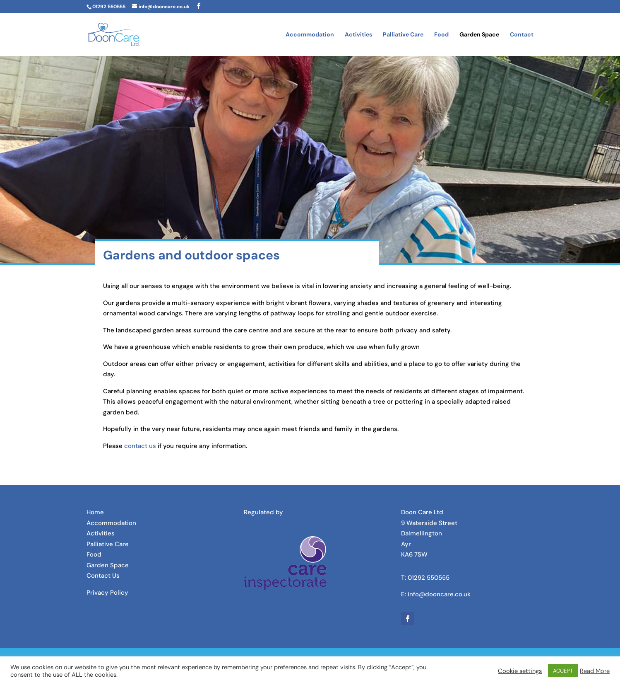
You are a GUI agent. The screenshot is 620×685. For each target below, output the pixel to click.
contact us (140, 446)
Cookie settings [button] (520, 671)
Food (441, 34)
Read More (595, 671)
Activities (358, 34)
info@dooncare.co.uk (439, 594)
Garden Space (479, 34)
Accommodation (310, 34)
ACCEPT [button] (563, 670)
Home (95, 512)
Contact (521, 34)
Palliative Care (403, 34)
